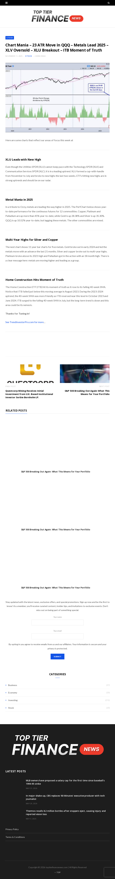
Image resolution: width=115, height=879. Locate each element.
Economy (12, 692)
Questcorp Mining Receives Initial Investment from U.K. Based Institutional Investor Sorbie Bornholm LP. (29, 394)
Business (12, 685)
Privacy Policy (12, 829)
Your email (57, 634)
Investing (13, 700)
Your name (57, 621)
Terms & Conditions (15, 837)
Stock (10, 37)
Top (57, 872)
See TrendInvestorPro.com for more (24, 322)
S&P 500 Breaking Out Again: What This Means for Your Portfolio (87, 392)
